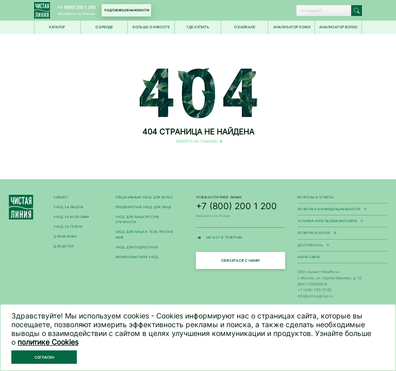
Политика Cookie (342, 233)
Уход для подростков (137, 247)
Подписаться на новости (126, 10)
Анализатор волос (338, 27)
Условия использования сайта (342, 221)
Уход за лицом (68, 207)
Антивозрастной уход (137, 257)
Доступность (342, 245)
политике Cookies (48, 342)
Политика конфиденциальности (342, 209)
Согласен (44, 357)
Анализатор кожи (291, 27)
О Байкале (244, 27)
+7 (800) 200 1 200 (76, 7)
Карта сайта (309, 257)
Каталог (61, 197)
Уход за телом (67, 227)
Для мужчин (65, 236)
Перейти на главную (197, 141)
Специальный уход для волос (144, 197)
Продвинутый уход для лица (144, 207)
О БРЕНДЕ (104, 27)
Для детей (64, 246)
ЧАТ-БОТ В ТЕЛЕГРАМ (241, 237)
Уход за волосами (71, 217)
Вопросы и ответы (315, 197)
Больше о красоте (151, 27)
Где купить (198, 27)
